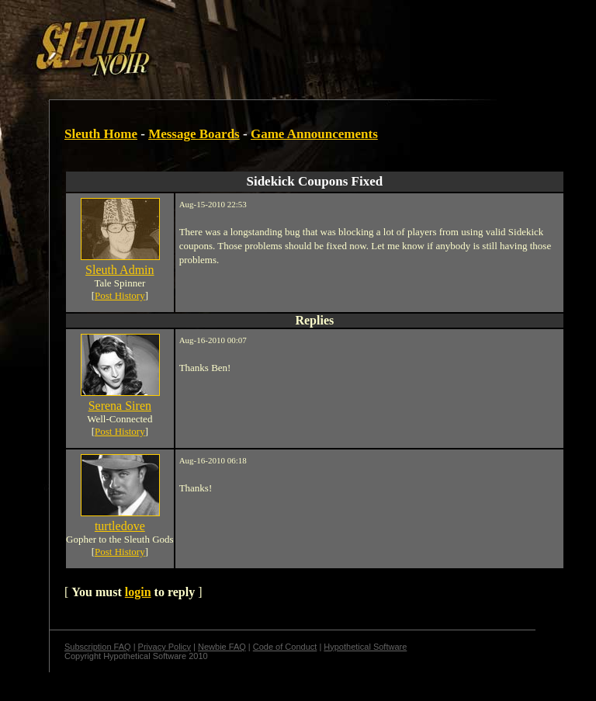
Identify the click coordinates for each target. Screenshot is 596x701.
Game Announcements (314, 134)
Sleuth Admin (119, 269)
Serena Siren (119, 405)
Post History (120, 295)
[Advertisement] (269, 41)
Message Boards (194, 134)
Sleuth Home (100, 134)
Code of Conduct (285, 646)
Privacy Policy (164, 646)
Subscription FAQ (97, 646)
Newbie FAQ (222, 646)
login (138, 592)
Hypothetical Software (365, 646)
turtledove (120, 526)
